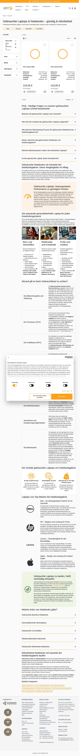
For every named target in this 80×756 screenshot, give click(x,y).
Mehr (26, 10)
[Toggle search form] (69, 8)
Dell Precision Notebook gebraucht (61, 688)
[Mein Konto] (72, 8)
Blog (23, 715)
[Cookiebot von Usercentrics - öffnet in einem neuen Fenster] (66, 357)
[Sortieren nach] (69, 38)
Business (18, 28)
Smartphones (47, 6)
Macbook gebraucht (27, 685)
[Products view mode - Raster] (24, 38)
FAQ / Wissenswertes (27, 702)
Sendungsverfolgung (27, 740)
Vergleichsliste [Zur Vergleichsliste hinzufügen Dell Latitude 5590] (31, 91)
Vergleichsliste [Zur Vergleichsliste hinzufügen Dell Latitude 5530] (59, 91)
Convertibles (39, 28)
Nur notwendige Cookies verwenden (39, 396)
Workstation (29, 28)
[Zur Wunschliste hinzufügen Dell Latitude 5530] (52, 91)
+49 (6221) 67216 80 (47, 736)
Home (4, 15)
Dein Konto (25, 731)
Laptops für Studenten (28, 711)
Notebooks (18, 6)
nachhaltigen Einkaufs (58, 585)
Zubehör (17, 10)
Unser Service (25, 733)
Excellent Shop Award (27, 723)
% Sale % (35, 10)
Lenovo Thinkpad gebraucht (42, 685)
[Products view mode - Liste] (26, 38)
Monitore (35, 6)
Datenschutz (42, 711)
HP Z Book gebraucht (28, 691)
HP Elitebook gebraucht (28, 688)
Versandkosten (26, 739)
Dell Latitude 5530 (56, 67)
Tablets (57, 6)
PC (27, 6)
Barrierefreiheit (43, 718)
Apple (7, 28)
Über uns (24, 721)
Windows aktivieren (27, 713)
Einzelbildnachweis (44, 716)
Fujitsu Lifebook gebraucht (44, 688)
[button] (11, 34)
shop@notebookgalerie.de (46, 742)
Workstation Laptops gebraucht (44, 691)
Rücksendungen (26, 737)
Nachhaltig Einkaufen (27, 706)
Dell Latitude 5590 (28, 67)
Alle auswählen (62, 396)
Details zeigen (66, 391)
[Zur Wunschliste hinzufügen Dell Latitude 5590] (24, 91)
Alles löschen (8, 49)
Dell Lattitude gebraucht (57, 685)
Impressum (42, 715)
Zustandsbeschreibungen (28, 704)
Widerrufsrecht (43, 709)
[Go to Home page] (8, 8)
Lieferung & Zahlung (27, 735)
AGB (40, 713)
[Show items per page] (73, 99)
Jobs (23, 725)
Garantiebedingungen (45, 720)
